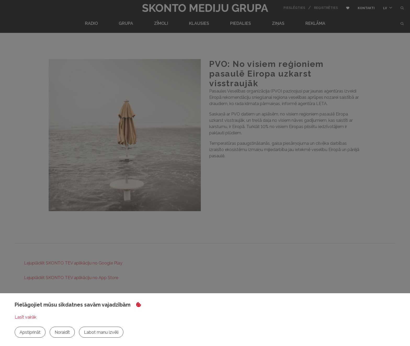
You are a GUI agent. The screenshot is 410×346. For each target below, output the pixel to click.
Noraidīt (62, 332)
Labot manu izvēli (101, 332)
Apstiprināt (30, 332)
